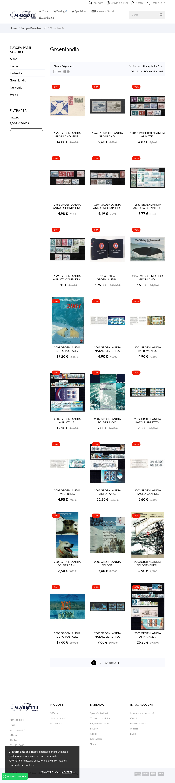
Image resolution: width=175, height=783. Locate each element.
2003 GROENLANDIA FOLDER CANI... (67, 563)
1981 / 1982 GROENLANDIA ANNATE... (147, 134)
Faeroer (15, 66)
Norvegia (16, 87)
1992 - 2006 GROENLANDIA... (107, 277)
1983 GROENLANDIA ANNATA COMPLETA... (67, 206)
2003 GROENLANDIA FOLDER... (107, 563)
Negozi (93, 743)
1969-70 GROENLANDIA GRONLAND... (107, 134)
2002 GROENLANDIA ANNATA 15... (67, 420)
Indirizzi (134, 728)
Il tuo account (142, 704)
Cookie (94, 733)
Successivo (113, 663)
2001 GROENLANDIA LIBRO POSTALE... (67, 349)
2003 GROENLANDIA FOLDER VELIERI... (147, 563)
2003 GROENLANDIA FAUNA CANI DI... (147, 492)
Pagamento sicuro (99, 723)
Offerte (54, 713)
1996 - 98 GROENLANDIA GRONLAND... (148, 277)
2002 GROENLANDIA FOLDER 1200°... (107, 420)
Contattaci (96, 738)
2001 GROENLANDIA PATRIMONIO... (147, 349)
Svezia (14, 94)
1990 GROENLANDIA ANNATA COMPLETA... (67, 277)
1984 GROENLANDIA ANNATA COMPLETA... (107, 206)
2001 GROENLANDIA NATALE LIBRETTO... (107, 349)
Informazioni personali (142, 713)
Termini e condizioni (100, 718)
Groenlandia (18, 80)
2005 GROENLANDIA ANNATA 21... (147, 634)
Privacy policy (49, 772)
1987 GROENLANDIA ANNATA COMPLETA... (147, 206)
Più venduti (56, 723)
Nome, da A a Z (151, 66)
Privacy (94, 728)
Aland (13, 59)
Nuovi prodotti (57, 718)
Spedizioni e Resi (99, 713)
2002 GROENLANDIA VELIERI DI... (67, 492)
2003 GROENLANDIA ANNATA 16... (107, 492)
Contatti (96, 2)
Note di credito (138, 723)
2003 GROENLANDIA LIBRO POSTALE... (67, 634)
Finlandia (16, 73)
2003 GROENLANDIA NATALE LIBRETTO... (107, 634)
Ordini (133, 718)
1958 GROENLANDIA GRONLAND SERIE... (67, 134)
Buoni (133, 733)
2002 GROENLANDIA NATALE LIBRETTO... (147, 420)
